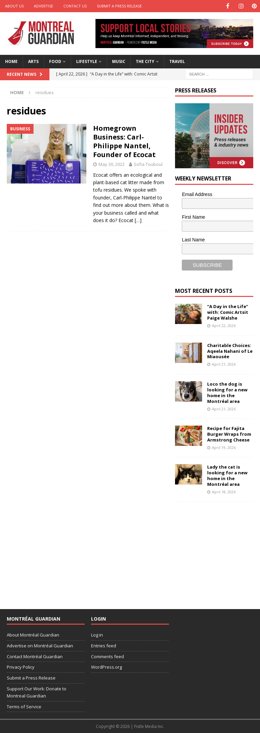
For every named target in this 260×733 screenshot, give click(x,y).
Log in (97, 634)
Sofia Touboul (148, 164)
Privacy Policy (21, 667)
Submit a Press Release (119, 5)
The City (145, 61)
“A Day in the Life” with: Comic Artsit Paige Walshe (227, 312)
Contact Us (75, 5)
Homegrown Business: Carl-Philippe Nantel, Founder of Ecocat (124, 141)
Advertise (43, 5)
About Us (14, 5)
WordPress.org (106, 667)
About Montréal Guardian (33, 634)
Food (55, 61)
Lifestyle (86, 61)
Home (11, 61)
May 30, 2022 (112, 164)
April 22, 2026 (224, 325)
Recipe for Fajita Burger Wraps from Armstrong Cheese (229, 434)
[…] (138, 220)
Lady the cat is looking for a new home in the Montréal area (227, 475)
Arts (33, 61)
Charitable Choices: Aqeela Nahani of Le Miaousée (230, 351)
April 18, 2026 (224, 491)
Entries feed (103, 645)
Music (118, 61)
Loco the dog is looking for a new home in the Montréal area (227, 392)
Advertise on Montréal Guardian (40, 645)
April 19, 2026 (224, 447)
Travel (177, 61)
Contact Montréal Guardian (35, 656)
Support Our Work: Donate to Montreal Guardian (36, 691)
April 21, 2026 (224, 363)
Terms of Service (24, 706)
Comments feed (107, 656)
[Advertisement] (217, 550)
